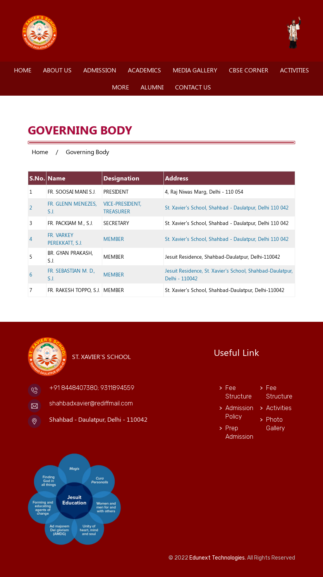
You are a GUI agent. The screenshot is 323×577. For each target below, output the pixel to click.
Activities (294, 70)
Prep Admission (237, 432)
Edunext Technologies (217, 558)
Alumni (152, 87)
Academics (144, 70)
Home (22, 70)
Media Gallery (195, 70)
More (120, 87)
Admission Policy (237, 412)
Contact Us (193, 87)
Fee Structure (237, 392)
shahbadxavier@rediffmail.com (91, 403)
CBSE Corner (248, 70)
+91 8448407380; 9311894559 (91, 388)
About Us (57, 70)
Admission (99, 70)
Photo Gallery (275, 424)
